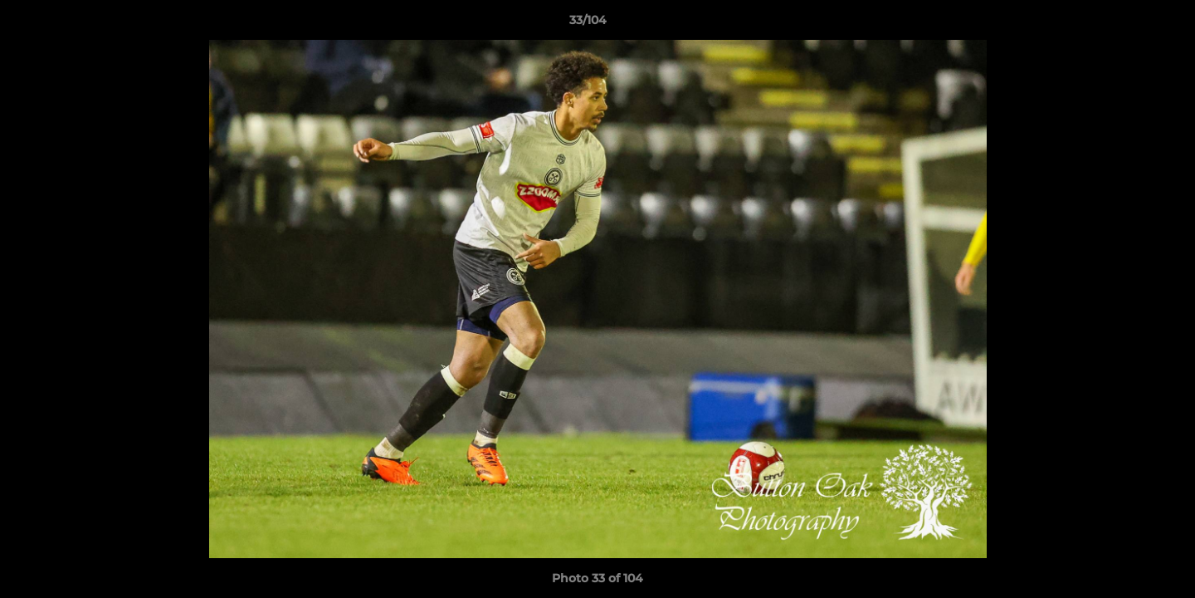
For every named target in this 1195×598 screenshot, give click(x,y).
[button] (1125, 24)
